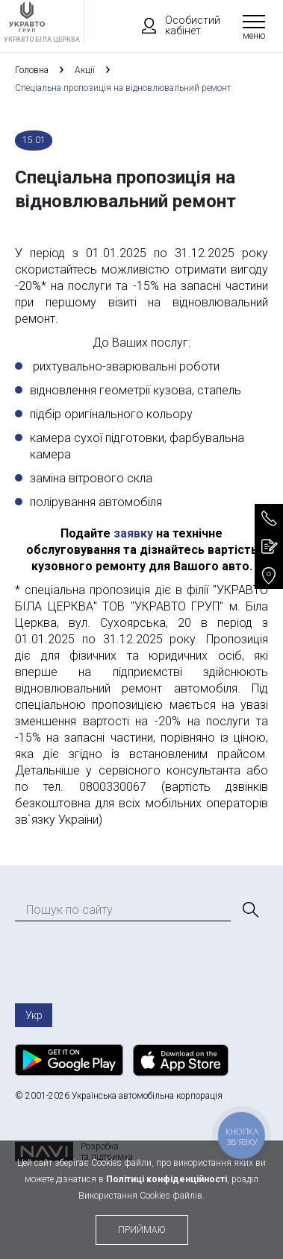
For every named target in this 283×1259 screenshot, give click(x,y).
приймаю (142, 1230)
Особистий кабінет (174, 25)
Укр (34, 1015)
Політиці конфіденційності (166, 1179)
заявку (133, 533)
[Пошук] (249, 910)
